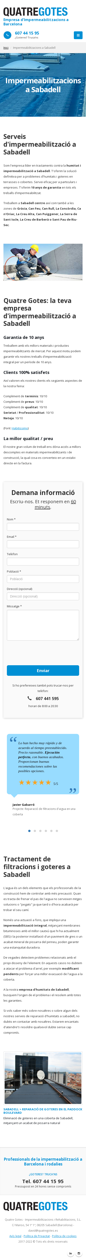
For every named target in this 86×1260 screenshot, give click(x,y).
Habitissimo (20, 428)
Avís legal (15, 1236)
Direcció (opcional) (19, 589)
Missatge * (14, 606)
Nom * (11, 519)
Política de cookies (64, 1236)
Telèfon (12, 554)
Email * (12, 537)
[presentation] (42, 653)
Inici (5, 48)
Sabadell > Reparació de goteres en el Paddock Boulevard (42, 1111)
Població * (14, 571)
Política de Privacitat (37, 1236)
